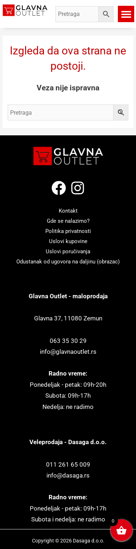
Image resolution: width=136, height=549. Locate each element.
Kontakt (68, 211)
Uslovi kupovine (68, 241)
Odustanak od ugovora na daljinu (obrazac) (68, 261)
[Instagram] (77, 188)
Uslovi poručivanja (68, 251)
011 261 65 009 (68, 464)
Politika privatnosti (68, 231)
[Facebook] (58, 188)
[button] (126, 14)
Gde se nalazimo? (68, 221)
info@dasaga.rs (68, 475)
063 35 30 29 (68, 340)
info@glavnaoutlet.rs (68, 351)
